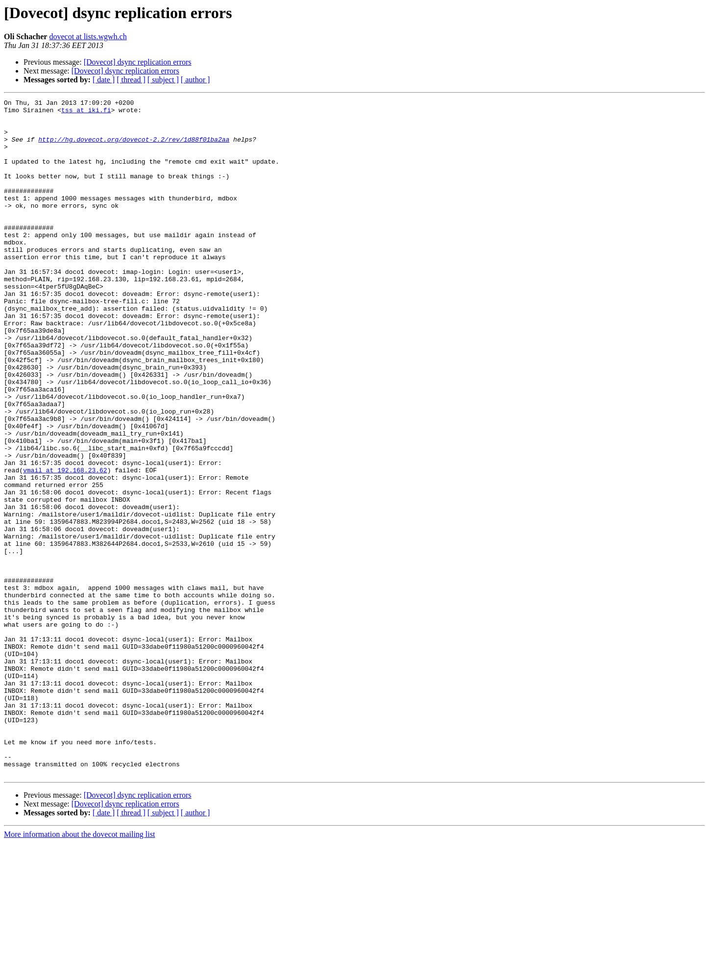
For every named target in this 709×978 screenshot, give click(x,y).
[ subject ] (163, 79)
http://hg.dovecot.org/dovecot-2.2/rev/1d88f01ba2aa (133, 148)
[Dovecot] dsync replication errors (138, 62)
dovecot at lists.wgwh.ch (87, 36)
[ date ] (104, 79)
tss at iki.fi (86, 112)
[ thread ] (131, 79)
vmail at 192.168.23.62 (65, 544)
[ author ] (195, 79)
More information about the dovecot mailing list (79, 969)
